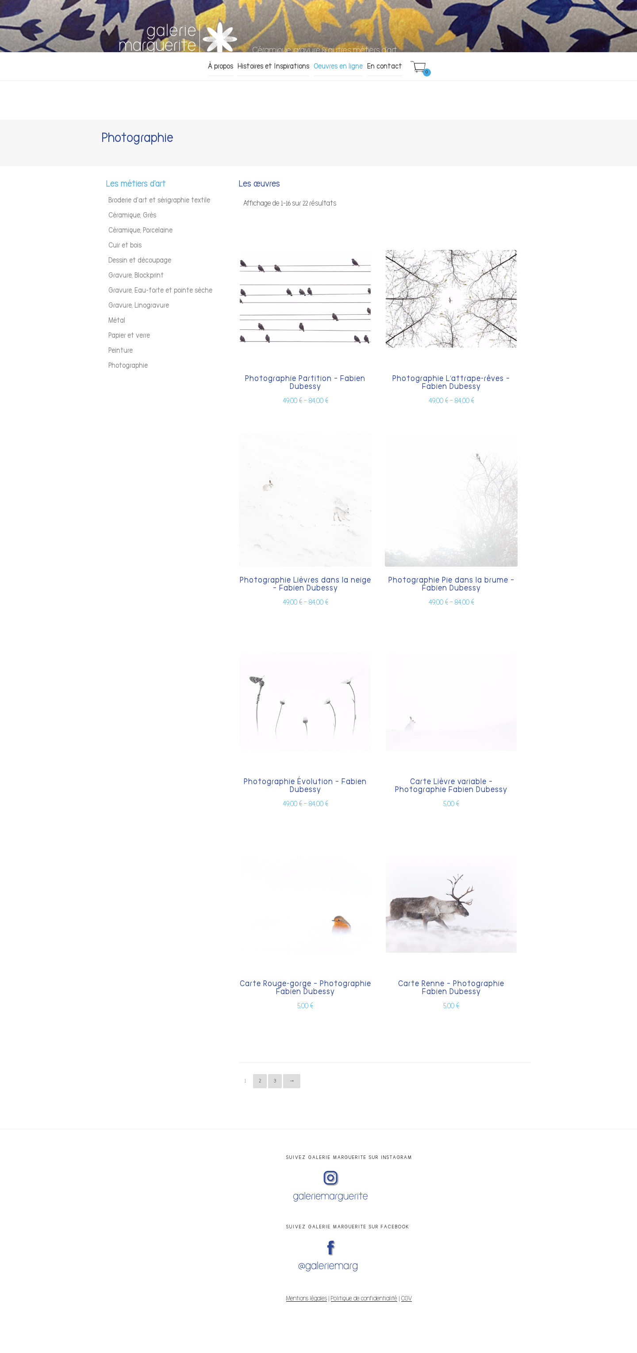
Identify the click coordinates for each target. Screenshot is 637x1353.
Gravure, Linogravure (138, 305)
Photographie (128, 365)
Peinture (120, 350)
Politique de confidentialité (364, 1299)
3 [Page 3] (275, 1081)
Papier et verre (129, 335)
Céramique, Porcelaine (140, 230)
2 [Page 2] (260, 1081)
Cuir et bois (125, 245)
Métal (116, 320)
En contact (384, 66)
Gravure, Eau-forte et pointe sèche (160, 290)
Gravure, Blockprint (136, 275)
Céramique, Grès (132, 215)
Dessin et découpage (139, 260)
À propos (220, 66)
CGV (406, 1299)
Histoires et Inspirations (273, 66)
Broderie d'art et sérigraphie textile (159, 200)
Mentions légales (306, 1299)
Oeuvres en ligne (338, 66)
